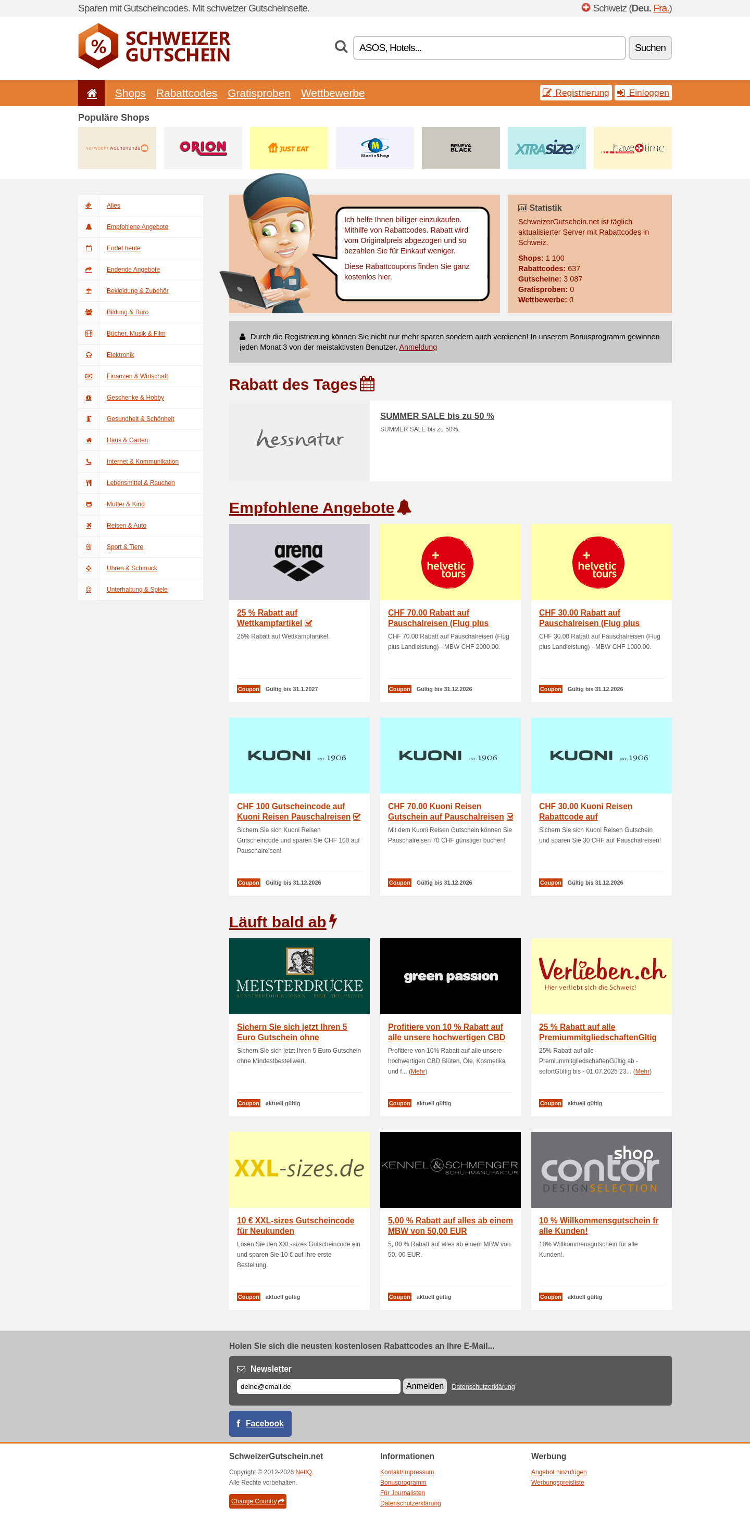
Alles (99, 205)
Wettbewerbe (333, 93)
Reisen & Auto (112, 525)
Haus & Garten (113, 440)
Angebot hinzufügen (559, 1472)
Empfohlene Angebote (123, 226)
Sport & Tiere (110, 547)
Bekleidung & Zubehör (123, 290)
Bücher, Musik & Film (122, 333)
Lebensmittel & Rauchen (126, 483)
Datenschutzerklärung (483, 1386)
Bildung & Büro (113, 312)
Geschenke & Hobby (121, 397)
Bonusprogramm (403, 1482)
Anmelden (425, 1386)
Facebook (265, 1423)
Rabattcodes (186, 93)
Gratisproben (259, 93)
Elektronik (106, 354)
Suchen (650, 47)
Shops (130, 93)
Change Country (257, 1501)
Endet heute (109, 248)
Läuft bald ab (278, 921)
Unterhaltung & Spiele (123, 589)
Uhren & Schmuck (117, 568)
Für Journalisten (402, 1493)
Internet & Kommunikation (128, 461)
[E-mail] (319, 1386)
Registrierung (576, 92)
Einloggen (643, 92)
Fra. (661, 8)
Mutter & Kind (111, 504)
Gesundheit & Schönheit (126, 419)
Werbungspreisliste (557, 1482)
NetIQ (304, 1472)
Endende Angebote (119, 269)
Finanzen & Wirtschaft (123, 376)
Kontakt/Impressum (407, 1472)
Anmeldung (418, 347)
